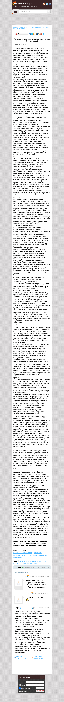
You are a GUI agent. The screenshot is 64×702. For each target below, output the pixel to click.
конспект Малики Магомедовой (25, 563)
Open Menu (15, 11)
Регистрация (40, 691)
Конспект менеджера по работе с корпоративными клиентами (30, 555)
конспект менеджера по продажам (33, 561)
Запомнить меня (25, 688)
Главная (15, 27)
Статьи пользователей (22, 553)
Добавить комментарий (21, 657)
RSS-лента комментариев (39, 657)
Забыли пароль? (24, 691)
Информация (23, 27)
